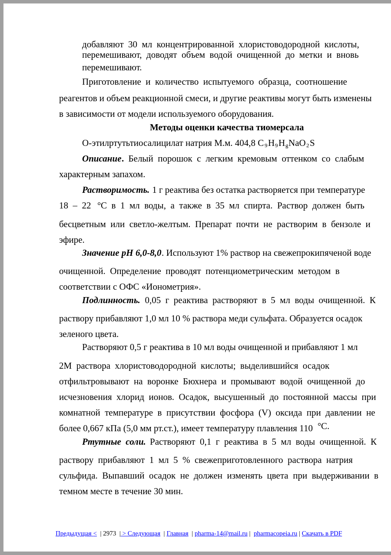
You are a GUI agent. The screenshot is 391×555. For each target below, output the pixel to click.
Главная (177, 533)
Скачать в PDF (322, 533)
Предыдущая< (76, 533)
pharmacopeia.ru (275, 533)
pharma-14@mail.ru (221, 533)
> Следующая (140, 533)
